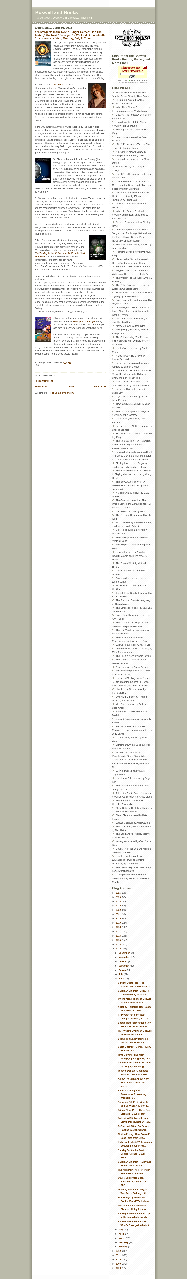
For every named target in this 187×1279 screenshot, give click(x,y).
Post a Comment (44, 381)
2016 (119, 935)
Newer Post (41, 386)
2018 (119, 927)
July (121, 974)
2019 (119, 922)
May (121, 1229)
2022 (119, 910)
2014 (119, 944)
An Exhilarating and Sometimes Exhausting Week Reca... (132, 1094)
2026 (119, 892)
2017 (119, 931)
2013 (119, 948)
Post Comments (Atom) (62, 392)
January (123, 1246)
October (123, 961)
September (125, 965)
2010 (119, 1259)
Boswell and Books (56, 12)
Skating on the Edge (83, 321)
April (121, 1233)
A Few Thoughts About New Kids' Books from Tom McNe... (133, 1082)
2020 (119, 918)
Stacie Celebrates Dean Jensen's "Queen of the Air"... (132, 1182)
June (122, 978)
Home (70, 386)
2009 (119, 1263)
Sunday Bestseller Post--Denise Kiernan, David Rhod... (131, 1154)
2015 (119, 940)
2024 (119, 901)
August (123, 970)
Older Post (100, 386)
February (124, 1242)
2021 (119, 914)
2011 (119, 1255)
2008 (119, 1268)
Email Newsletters (128, 83)
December (124, 953)
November (125, 957)
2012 (119, 1251)
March (122, 1238)
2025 (119, 897)
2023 (119, 905)
